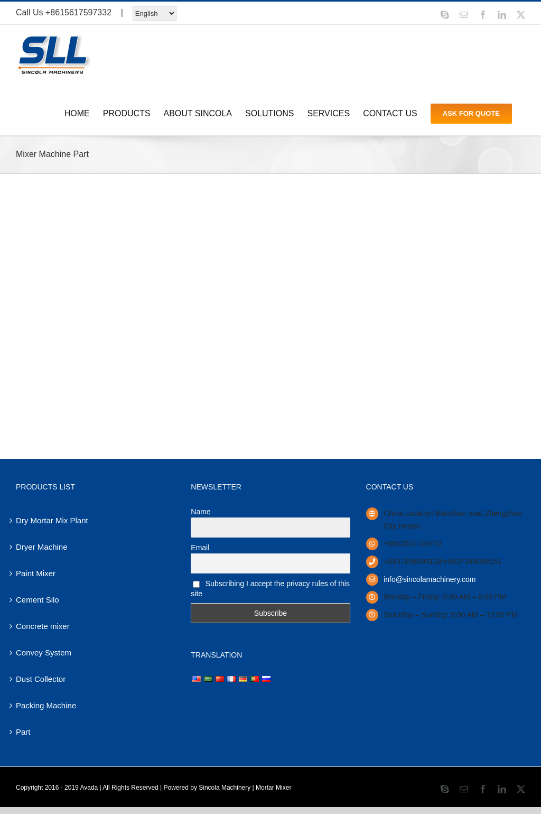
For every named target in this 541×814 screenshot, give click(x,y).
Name (200, 511)
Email (200, 547)
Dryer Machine (42, 546)
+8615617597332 (78, 12)
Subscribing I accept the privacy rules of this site (270, 588)
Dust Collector (41, 678)
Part (23, 731)
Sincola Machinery (224, 787)
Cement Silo (37, 599)
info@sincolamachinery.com (429, 579)
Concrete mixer (43, 626)
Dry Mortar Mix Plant (52, 520)
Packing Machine (46, 705)
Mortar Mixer (273, 787)
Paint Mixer (35, 573)
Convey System (43, 652)
